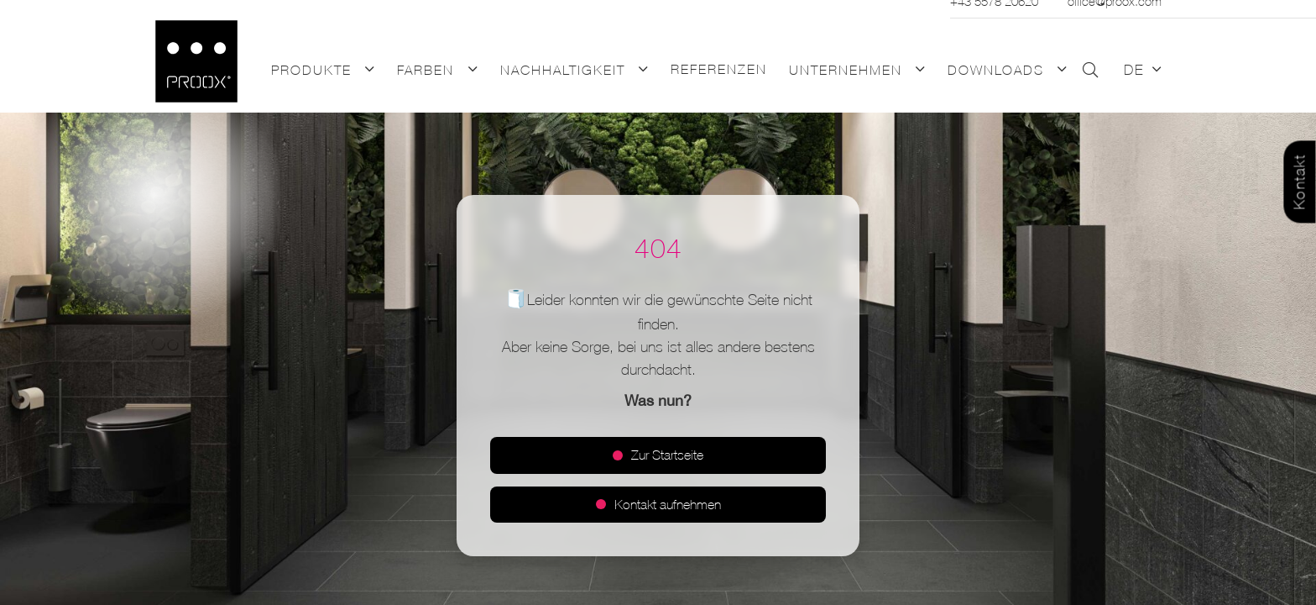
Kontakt (1299, 182)
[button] (366, 70)
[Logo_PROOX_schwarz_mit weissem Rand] (196, 61)
